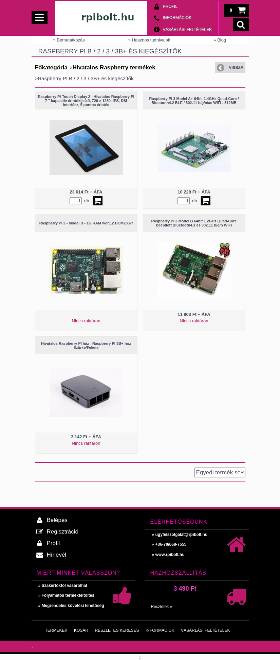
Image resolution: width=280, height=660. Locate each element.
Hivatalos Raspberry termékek (114, 67)
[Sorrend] (219, 472)
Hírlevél (57, 555)
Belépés (57, 520)
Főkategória (51, 67)
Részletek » (161, 606)
